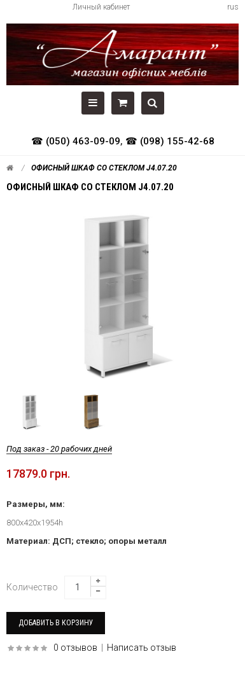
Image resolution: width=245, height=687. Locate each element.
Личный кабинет (101, 7)
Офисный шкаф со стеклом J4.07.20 (104, 167)
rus (233, 7)
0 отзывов (75, 647)
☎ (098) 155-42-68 (169, 141)
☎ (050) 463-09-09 (75, 141)
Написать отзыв (141, 647)
